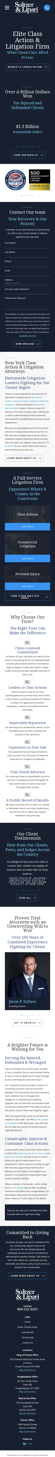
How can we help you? (15, 298)
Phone (8, 261)
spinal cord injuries (14, 1157)
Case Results (27, 1332)
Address (9, 280)
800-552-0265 (27, 1309)
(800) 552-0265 (40, 1210)
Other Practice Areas (28, 1327)
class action (18, 1187)
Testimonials (27, 1337)
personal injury (21, 401)
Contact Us (27, 1342)
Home (27, 1322)
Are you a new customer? (17, 289)
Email (7, 271)
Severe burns (24, 1153)
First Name (10, 243)
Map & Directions (27, 1370)
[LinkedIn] (24, 1443)
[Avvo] (30, 1443)
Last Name (10, 252)
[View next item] (38, 147)
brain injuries (38, 1153)
